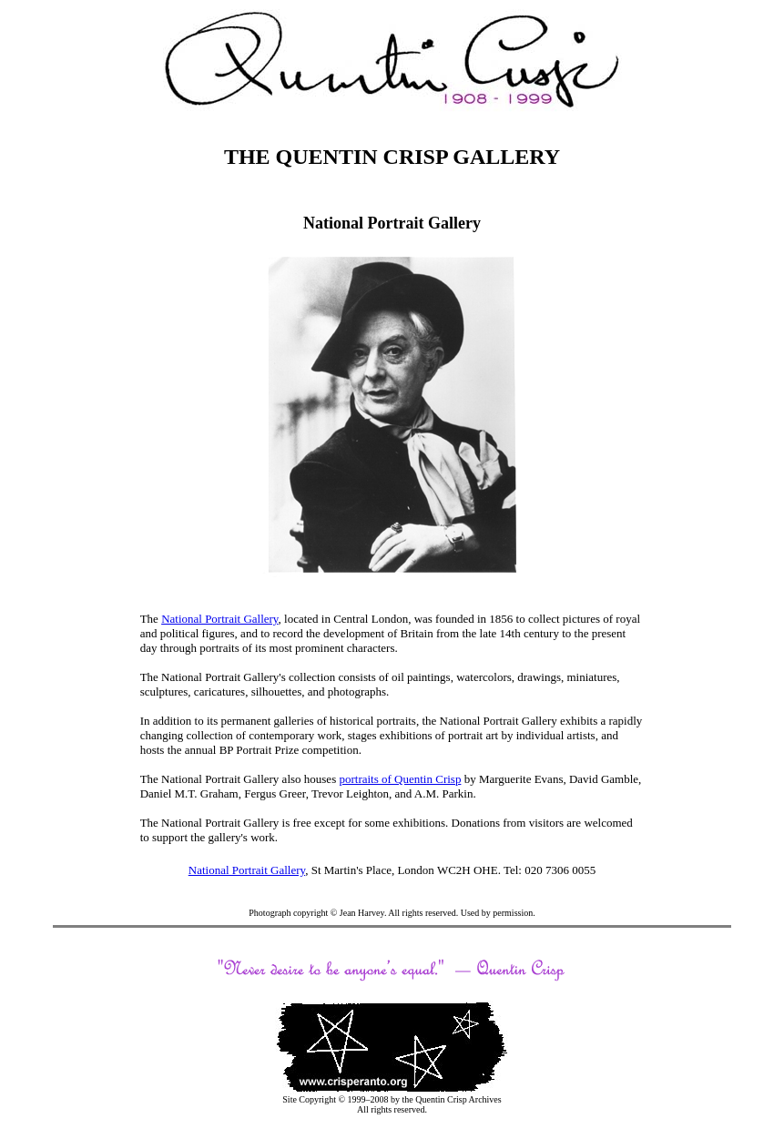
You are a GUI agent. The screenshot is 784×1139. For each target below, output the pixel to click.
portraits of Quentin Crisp (400, 779)
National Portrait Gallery (219, 618)
